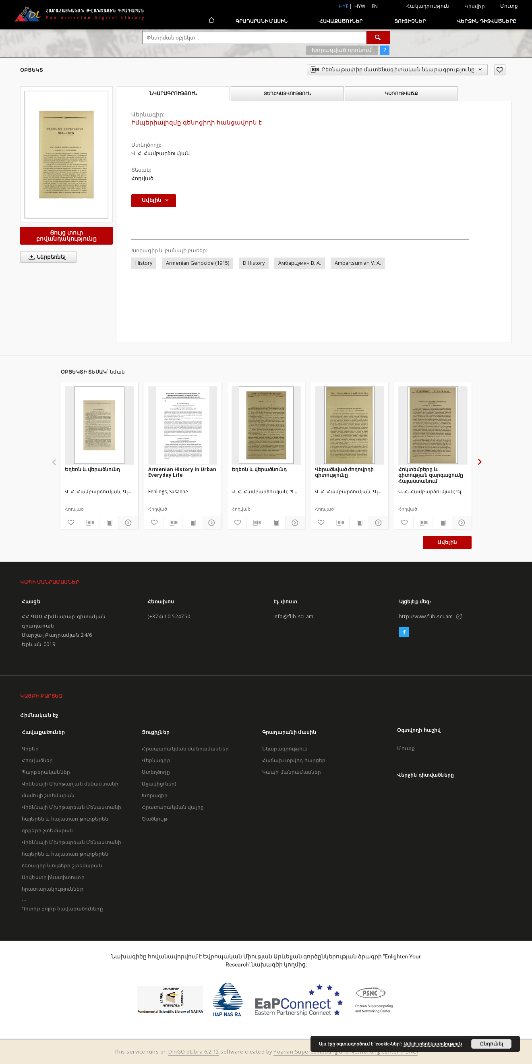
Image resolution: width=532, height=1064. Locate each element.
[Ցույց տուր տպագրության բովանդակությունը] (108, 522)
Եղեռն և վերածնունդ (92, 469)
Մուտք (509, 5)
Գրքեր (30, 748)
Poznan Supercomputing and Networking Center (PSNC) (345, 1051)
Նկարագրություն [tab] (173, 93)
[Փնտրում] (378, 37)
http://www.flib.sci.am (426, 616)
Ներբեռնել (45, 257)
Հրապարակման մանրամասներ (185, 748)
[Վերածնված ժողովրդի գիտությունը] (349, 425)
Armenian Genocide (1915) (197, 263)
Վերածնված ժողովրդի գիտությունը (344, 472)
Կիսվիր (474, 6)
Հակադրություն (427, 5)
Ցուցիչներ (410, 21)
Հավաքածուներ (341, 21)
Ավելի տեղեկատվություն (433, 1043)
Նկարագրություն (285, 748)
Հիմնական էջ (39, 715)
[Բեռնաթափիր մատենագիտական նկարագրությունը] (89, 522)
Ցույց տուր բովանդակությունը (66, 235)
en (375, 6)
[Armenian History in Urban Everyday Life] (183, 425)
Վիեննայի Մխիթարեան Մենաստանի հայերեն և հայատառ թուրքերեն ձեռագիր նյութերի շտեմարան (71, 854)
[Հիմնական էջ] (211, 21)
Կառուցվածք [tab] (401, 93)
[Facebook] (404, 632)
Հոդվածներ (37, 760)
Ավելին (447, 542)
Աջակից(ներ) (159, 783)
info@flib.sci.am (293, 616)
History (143, 263)
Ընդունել (491, 1044)
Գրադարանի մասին (262, 21)
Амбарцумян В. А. (299, 263)
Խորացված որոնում (342, 50)
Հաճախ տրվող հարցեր (294, 760)
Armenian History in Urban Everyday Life (182, 472)
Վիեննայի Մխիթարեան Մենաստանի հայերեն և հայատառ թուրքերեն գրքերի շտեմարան (71, 819)
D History (254, 263)
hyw (360, 6)
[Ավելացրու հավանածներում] (499, 69)
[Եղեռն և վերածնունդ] (99, 425)
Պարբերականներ (46, 772)
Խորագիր (155, 795)
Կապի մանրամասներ (291, 772)
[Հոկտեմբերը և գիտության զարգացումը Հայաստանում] (433, 425)
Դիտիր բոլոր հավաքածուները (62, 908)
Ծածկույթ (154, 818)
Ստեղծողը (156, 772)
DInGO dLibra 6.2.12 (193, 1051)
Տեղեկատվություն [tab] (287, 93)
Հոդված (142, 178)
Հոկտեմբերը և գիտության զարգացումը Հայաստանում (430, 475)
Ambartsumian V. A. (358, 263)
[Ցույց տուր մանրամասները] (127, 522)
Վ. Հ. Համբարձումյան (160, 153)
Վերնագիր (156, 760)
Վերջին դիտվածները (486, 21)
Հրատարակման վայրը (173, 807)
